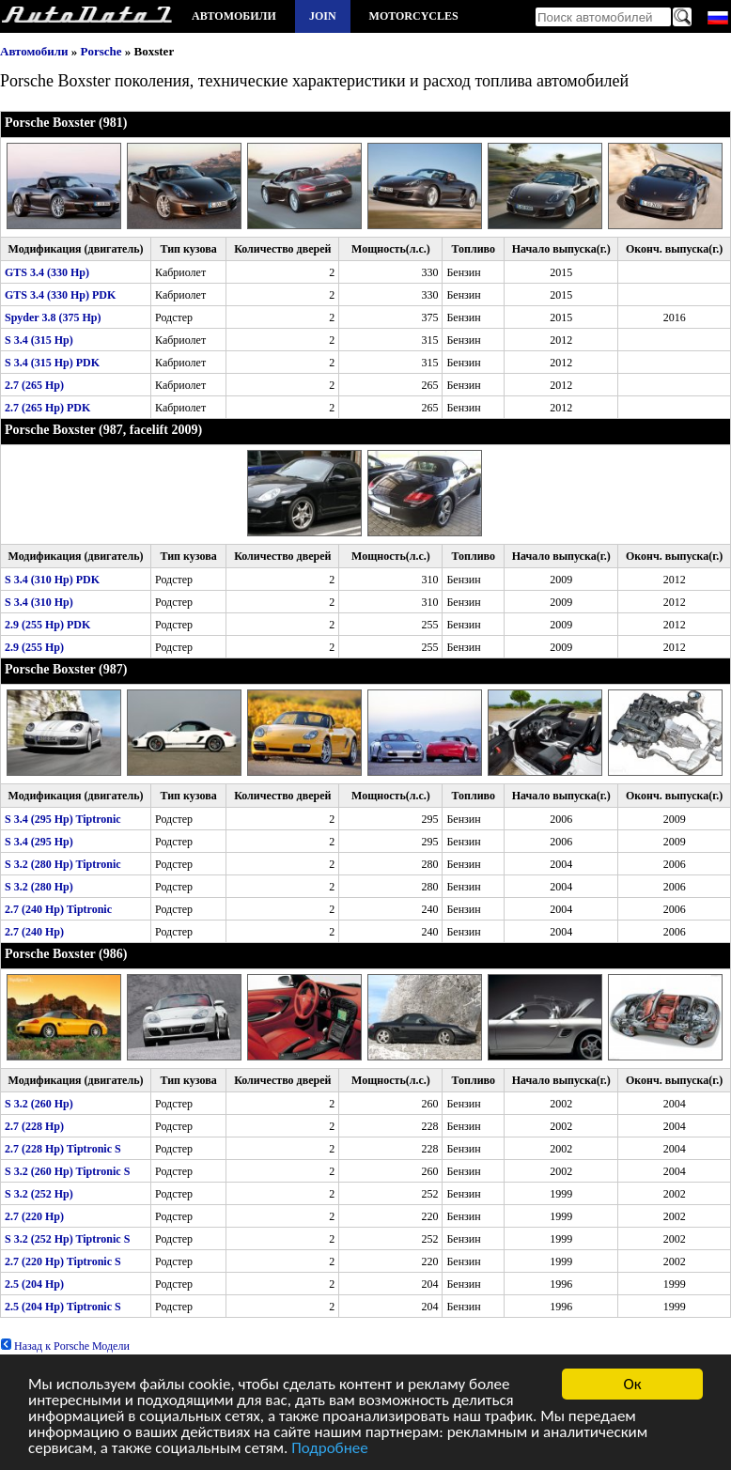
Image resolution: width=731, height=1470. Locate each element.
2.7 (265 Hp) (34, 385)
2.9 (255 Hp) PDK (47, 624)
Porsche (101, 51)
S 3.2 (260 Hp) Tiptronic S (67, 1171)
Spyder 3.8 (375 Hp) (53, 317)
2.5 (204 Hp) (34, 1284)
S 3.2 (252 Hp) (39, 1193)
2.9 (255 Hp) (34, 647)
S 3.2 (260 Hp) (39, 1103)
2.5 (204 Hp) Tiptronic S (63, 1306)
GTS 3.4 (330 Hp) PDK (60, 295)
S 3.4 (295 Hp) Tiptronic (63, 819)
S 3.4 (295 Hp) (39, 841)
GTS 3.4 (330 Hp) (47, 272)
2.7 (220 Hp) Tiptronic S (63, 1261)
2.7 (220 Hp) (34, 1216)
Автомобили (234, 16)
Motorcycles (414, 16)
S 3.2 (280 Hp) (39, 886)
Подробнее (329, 1449)
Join (322, 16)
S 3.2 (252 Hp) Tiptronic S (67, 1239)
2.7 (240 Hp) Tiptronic (58, 909)
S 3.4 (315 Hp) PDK (52, 362)
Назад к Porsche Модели (65, 1346)
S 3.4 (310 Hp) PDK (52, 579)
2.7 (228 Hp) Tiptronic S (63, 1148)
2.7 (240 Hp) (34, 931)
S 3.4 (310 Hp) (39, 602)
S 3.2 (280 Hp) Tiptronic (63, 864)
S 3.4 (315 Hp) (39, 340)
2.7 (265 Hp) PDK (47, 407)
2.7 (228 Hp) (34, 1126)
